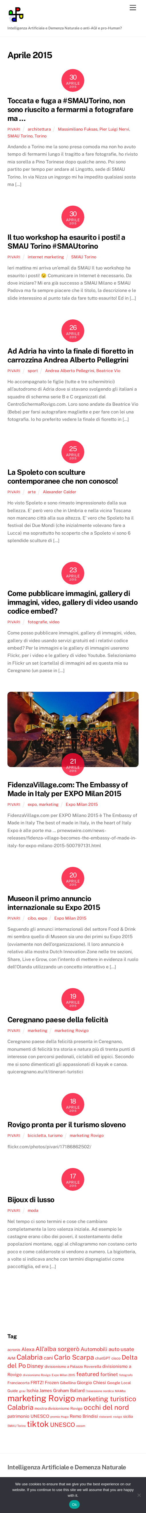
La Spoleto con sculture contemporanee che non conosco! (62, 476)
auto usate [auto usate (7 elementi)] (121, 1349)
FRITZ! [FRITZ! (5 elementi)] (37, 1382)
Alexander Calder (59, 491)
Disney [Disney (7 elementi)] (35, 1366)
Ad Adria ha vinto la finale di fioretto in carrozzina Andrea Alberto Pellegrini (70, 355)
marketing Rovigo (72, 1030)
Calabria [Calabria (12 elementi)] (30, 1357)
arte (32, 491)
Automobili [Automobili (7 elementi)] (94, 1349)
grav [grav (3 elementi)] (22, 1391)
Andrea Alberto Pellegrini (69, 370)
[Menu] (133, 7)
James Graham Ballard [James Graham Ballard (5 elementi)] (62, 1390)
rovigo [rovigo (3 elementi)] (117, 1416)
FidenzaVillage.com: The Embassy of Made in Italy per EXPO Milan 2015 (67, 789)
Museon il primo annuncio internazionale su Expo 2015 (53, 903)
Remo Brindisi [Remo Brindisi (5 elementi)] (84, 1416)
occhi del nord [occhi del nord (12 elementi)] (106, 1407)
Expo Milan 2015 (82, 804)
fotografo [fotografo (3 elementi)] (126, 1375)
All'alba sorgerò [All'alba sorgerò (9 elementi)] (57, 1348)
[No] (139, 1495)
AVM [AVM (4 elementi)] (11, 1358)
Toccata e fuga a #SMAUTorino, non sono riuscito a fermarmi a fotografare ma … (70, 109)
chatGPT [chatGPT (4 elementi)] (102, 1358)
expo (32, 804)
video (54, 621)
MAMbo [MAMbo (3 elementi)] (120, 1391)
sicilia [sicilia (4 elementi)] (128, 1416)
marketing (49, 804)
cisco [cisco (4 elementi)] (116, 1358)
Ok (74, 1504)
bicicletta (37, 1135)
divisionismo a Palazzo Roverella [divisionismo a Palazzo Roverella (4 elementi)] (73, 1366)
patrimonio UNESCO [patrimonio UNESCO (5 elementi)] (28, 1416)
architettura (39, 129)
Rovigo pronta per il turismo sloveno (66, 1124)
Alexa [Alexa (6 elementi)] (27, 1349)
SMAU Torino (20, 135)
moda (33, 1210)
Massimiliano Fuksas (77, 129)
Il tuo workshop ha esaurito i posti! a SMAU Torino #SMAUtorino (66, 241)
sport (33, 370)
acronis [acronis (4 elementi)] (13, 1349)
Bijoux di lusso (30, 1199)
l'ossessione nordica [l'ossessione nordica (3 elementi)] (100, 1391)
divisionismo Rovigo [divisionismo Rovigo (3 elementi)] (37, 1375)
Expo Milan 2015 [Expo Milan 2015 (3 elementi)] (63, 1375)
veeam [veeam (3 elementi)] (80, 1425)
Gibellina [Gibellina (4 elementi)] (68, 1382)
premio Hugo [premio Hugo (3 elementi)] (59, 1416)
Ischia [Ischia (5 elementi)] (32, 1390)
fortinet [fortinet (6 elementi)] (109, 1374)
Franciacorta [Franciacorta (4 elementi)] (18, 1382)
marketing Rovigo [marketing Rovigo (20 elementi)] (41, 1398)
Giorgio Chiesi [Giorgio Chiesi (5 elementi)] (91, 1382)
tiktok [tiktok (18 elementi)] (38, 1424)
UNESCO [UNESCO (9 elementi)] (62, 1424)
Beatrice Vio (108, 370)
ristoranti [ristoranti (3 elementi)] (105, 1416)
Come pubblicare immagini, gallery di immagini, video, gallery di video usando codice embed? (72, 602)
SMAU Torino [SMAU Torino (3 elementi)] (16, 1425)
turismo (55, 1135)
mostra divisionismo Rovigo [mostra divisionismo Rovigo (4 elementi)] (59, 1408)
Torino (41, 135)
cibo (32, 918)
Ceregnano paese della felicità (57, 1019)
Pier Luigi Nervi (114, 129)
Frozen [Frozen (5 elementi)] (52, 1382)
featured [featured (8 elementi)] (87, 1374)
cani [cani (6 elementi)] (48, 1358)
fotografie (37, 621)
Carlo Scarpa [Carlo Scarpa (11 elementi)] (74, 1357)
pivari (14, 129)
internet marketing (46, 256)
